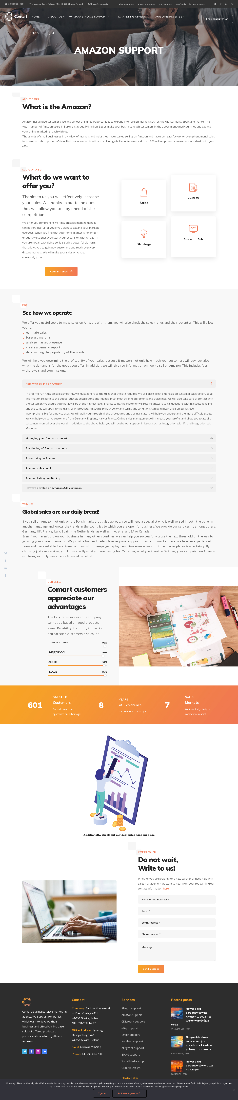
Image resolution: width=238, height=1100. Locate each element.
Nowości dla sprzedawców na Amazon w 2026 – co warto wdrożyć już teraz (191, 1016)
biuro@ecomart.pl (98, 4)
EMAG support (130, 1054)
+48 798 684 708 (14, 4)
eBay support (165, 4)
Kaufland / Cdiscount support (190, 4)
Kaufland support (132, 1041)
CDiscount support (133, 1021)
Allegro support (126, 4)
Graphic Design (130, 1068)
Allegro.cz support (132, 1048)
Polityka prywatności (129, 1093)
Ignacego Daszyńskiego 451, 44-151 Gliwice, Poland (56, 4)
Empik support (130, 1035)
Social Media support (134, 1061)
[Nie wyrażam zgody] (234, 1089)
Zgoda (102, 1093)
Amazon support (146, 4)
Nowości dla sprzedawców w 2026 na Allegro (199, 1065)
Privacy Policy (129, 1078)
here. (166, 888)
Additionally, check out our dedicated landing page (119, 834)
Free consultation (217, 18)
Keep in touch (61, 271)
